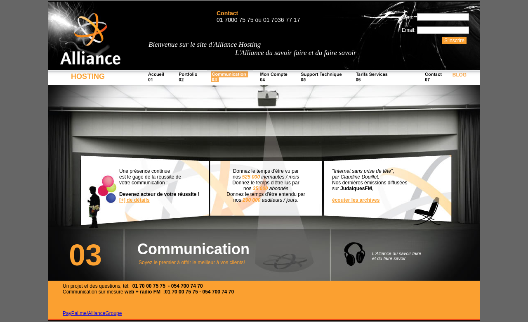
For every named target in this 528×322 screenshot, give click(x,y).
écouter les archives (356, 200)
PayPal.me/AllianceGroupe (92, 313)
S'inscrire (454, 40)
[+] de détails (134, 200)
